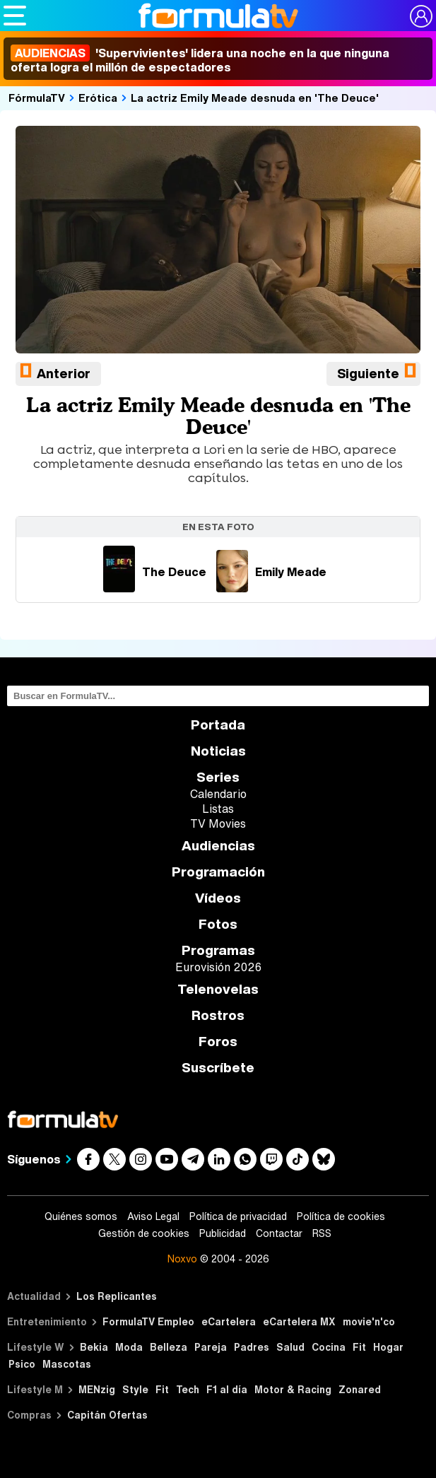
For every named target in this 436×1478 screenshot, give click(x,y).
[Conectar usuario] (421, 16)
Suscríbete (218, 1068)
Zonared (359, 1389)
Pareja (210, 1346)
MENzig (96, 1389)
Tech (187, 1389)
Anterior (63, 373)
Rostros (218, 1015)
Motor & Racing (292, 1389)
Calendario (218, 793)
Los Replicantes (116, 1296)
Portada (218, 725)
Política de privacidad (238, 1216)
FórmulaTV (36, 97)
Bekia (94, 1346)
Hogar (388, 1346)
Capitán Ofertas (107, 1414)
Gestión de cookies (143, 1233)
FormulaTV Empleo (148, 1321)
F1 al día (226, 1389)
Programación (218, 872)
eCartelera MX (299, 1321)
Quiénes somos (81, 1216)
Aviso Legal (153, 1216)
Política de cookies (341, 1216)
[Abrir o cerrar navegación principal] (15, 15)
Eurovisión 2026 (218, 966)
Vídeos (218, 898)
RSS (321, 1233)
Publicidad (222, 1233)
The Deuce (154, 571)
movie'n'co (369, 1321)
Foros (218, 1041)
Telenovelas (218, 989)
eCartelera (228, 1321)
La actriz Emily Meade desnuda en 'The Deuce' (255, 97)
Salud (290, 1346)
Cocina (329, 1346)
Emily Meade (271, 571)
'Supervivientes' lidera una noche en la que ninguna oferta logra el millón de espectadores (200, 60)
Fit (359, 1346)
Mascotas (66, 1363)
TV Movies (218, 823)
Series (218, 777)
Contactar (279, 1233)
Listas (218, 808)
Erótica (97, 97)
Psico (21, 1363)
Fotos (218, 924)
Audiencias (218, 846)
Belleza (168, 1346)
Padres (251, 1346)
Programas (218, 950)
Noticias (218, 751)
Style (135, 1389)
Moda (129, 1346)
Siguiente (368, 373)
